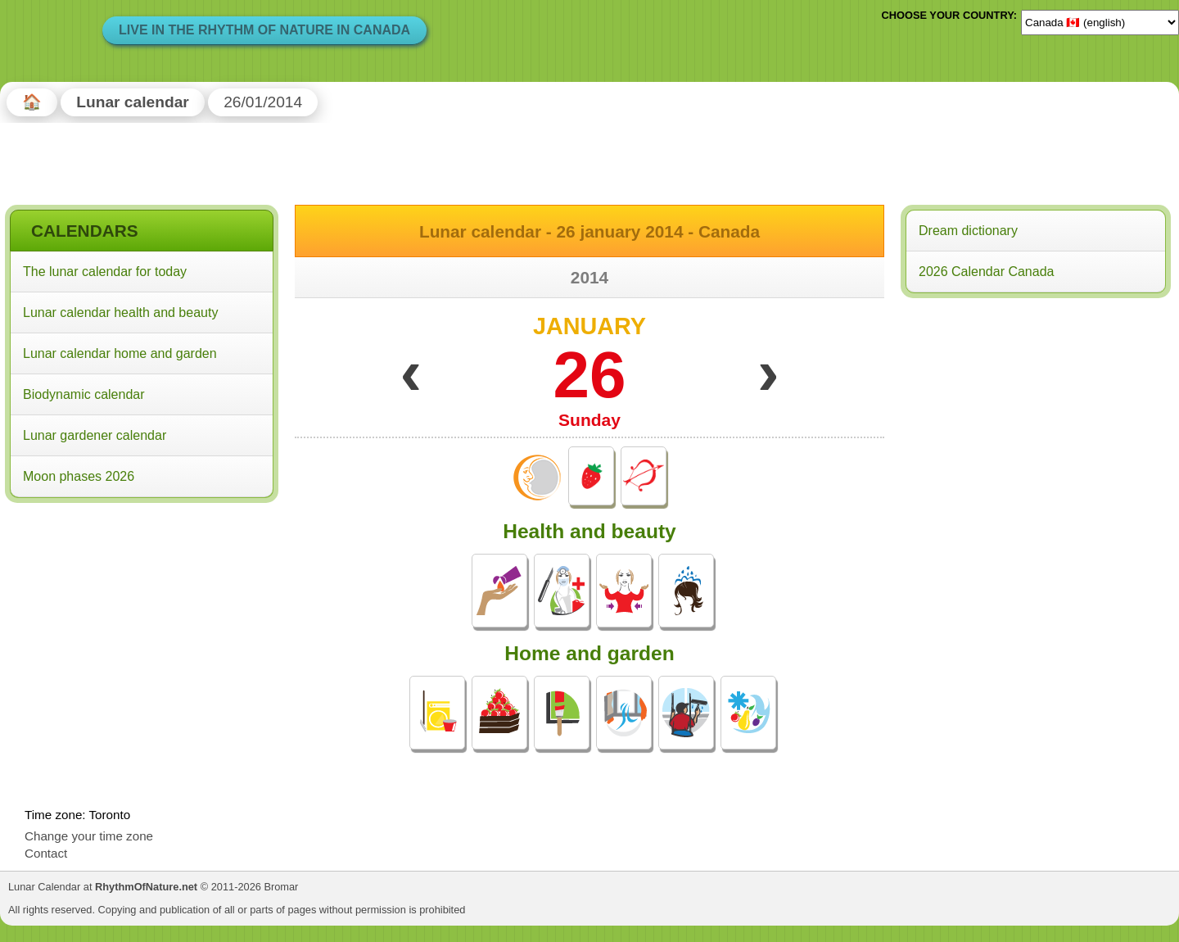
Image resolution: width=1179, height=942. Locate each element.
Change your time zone (89, 836)
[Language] (1100, 22)
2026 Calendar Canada (986, 272)
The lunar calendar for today (105, 272)
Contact (46, 853)
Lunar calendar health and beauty (120, 312)
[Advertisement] (141, 613)
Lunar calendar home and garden (120, 353)
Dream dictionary (968, 231)
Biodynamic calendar (84, 394)
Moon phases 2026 (78, 476)
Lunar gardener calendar (94, 435)
